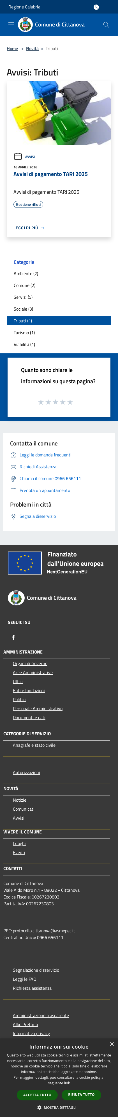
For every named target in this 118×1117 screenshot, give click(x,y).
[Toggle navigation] (11, 24)
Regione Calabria (24, 6)
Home (12, 48)
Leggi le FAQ (24, 979)
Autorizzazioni (26, 772)
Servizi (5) (23, 297)
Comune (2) (24, 285)
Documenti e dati (29, 717)
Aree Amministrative (33, 672)
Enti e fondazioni (29, 690)
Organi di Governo (30, 663)
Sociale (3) (23, 309)
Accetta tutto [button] (37, 1095)
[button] (59, 1107)
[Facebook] (13, 637)
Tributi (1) (23, 320)
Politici (19, 699)
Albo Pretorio (25, 1024)
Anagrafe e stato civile (34, 745)
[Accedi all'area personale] (96, 7)
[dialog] (59, 1077)
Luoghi (19, 843)
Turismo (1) (24, 332)
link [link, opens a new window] (67, 1083)
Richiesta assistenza (32, 988)
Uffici (18, 681)
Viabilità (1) (24, 344)
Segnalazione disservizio (36, 970)
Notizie (19, 800)
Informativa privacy (31, 1033)
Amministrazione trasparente (41, 1015)
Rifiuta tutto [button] (81, 1094)
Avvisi (24, 156)
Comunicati (23, 809)
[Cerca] (106, 24)
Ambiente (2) (26, 273)
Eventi (19, 852)
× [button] (112, 1044)
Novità (32, 48)
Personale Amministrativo (38, 708)
